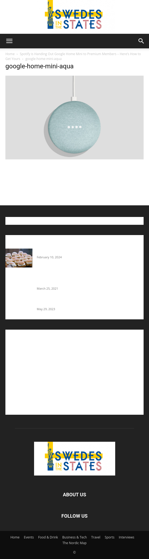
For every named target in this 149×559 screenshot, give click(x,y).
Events (29, 537)
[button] (9, 41)
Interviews (126, 537)
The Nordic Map (74, 543)
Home (10, 54)
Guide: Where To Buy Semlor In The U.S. (70, 251)
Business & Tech (74, 537)
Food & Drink (48, 537)
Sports (109, 537)
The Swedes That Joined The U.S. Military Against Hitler (84, 303)
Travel (95, 537)
